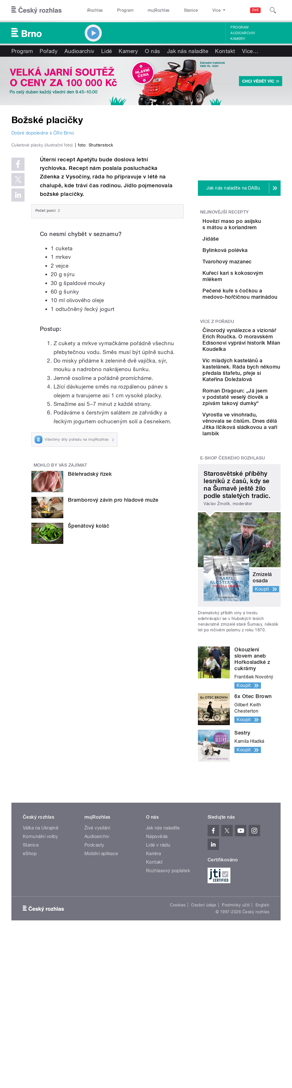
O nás (152, 51)
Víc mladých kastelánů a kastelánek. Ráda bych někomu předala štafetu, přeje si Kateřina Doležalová (255, 483)
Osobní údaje (203, 1058)
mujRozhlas (144, 10)
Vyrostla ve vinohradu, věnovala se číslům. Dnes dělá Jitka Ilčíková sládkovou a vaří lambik (256, 568)
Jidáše (242, 247)
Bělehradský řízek (90, 571)
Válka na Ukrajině (40, 981)
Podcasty (94, 998)
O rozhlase (196, 10)
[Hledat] (273, 10)
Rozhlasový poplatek (168, 1024)
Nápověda (157, 990)
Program (116, 10)
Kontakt (225, 51)
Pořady (49, 51)
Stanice (170, 10)
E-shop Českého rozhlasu (232, 612)
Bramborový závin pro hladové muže (113, 597)
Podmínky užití (236, 1058)
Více (250, 51)
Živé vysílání (97, 981)
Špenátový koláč (88, 623)
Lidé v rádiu (158, 998)
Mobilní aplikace (101, 1007)
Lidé (106, 51)
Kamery (237, 39)
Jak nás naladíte (187, 51)
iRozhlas (92, 10)
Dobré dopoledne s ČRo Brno (42, 133)
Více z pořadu (217, 400)
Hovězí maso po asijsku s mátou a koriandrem (255, 227)
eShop (29, 1007)
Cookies (177, 1058)
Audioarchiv (242, 33)
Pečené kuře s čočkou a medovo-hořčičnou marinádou (249, 363)
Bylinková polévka (256, 273)
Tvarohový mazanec (246, 302)
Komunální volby (40, 990)
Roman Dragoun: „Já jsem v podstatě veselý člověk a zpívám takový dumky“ (256, 525)
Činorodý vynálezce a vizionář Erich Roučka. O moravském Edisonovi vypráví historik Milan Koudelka (255, 431)
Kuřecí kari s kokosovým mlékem (250, 331)
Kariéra (153, 1007)
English (262, 1058)
